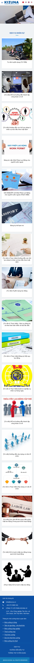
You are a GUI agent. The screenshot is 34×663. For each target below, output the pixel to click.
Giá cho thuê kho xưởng (12, 638)
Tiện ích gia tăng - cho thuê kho (14, 625)
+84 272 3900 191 (12, 605)
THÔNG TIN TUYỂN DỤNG (17, 653)
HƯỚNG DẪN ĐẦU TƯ (17, 650)
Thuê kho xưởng (9, 635)
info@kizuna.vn (11, 602)
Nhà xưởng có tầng (10, 622)
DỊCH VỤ (17, 647)
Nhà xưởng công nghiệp (12, 628)
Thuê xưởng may (9, 631)
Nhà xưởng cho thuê (11, 641)
